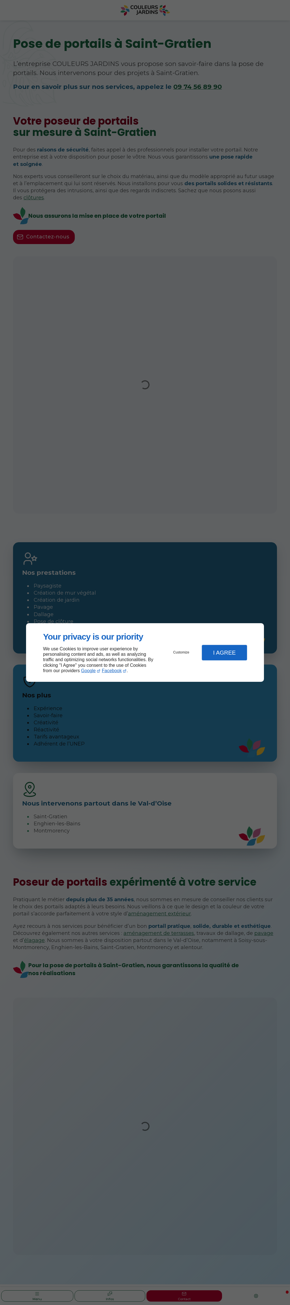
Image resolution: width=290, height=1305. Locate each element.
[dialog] (145, 652)
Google (88, 670)
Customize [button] (181, 652)
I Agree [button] (224, 653)
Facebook (112, 670)
